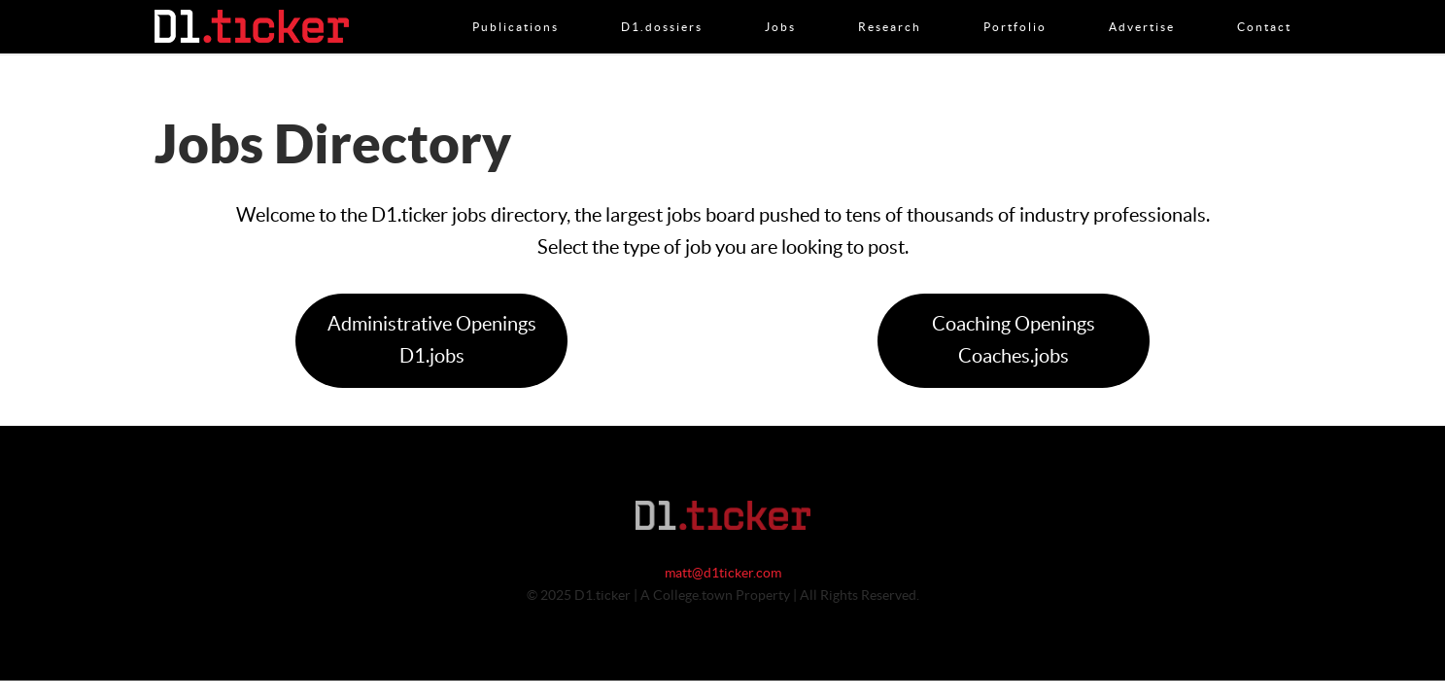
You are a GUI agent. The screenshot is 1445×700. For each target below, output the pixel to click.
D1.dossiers (662, 7)
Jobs (780, 7)
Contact (1264, 7)
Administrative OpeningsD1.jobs (431, 341)
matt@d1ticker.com (723, 573)
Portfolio (1015, 7)
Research (889, 7)
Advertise (1142, 7)
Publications (515, 7)
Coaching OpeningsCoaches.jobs (1013, 341)
